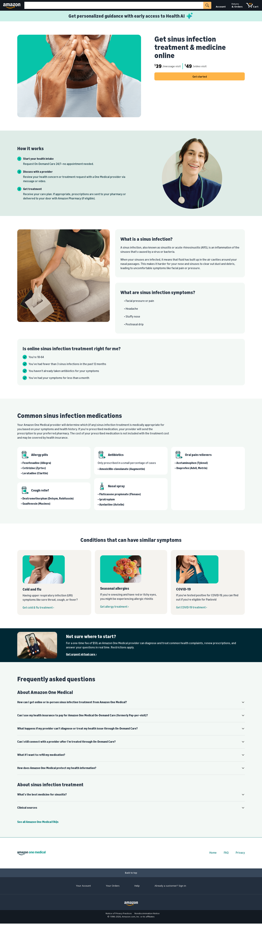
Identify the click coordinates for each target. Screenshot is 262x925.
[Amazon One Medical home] (31, 853)
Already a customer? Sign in (170, 885)
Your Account (83, 885)
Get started (199, 76)
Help (137, 885)
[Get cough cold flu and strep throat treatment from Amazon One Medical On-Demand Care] (54, 582)
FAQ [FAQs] (226, 852)
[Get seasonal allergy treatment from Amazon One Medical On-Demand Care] (131, 582)
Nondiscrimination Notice (147, 913)
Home (213, 852)
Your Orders (113, 885)
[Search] (113, 5)
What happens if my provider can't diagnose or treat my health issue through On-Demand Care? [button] (77, 728)
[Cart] (252, 5)
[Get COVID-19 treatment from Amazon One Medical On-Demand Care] (208, 582)
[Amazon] (12, 5)
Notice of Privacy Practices (119, 913)
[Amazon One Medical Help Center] (131, 822)
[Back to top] (131, 872)
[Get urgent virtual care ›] (155, 654)
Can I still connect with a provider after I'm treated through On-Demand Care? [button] (66, 741)
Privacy (240, 852)
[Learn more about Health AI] (131, 16)
